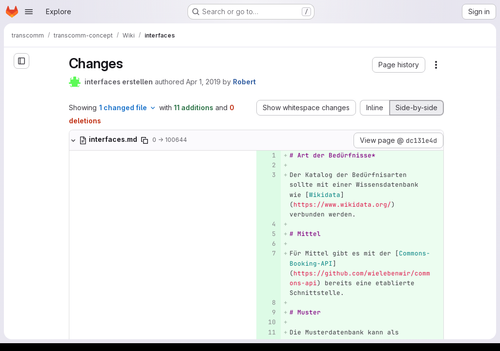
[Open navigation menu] (29, 12)
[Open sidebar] (21, 61)
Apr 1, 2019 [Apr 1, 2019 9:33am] (203, 82)
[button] (398, 65)
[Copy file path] (144, 140)
